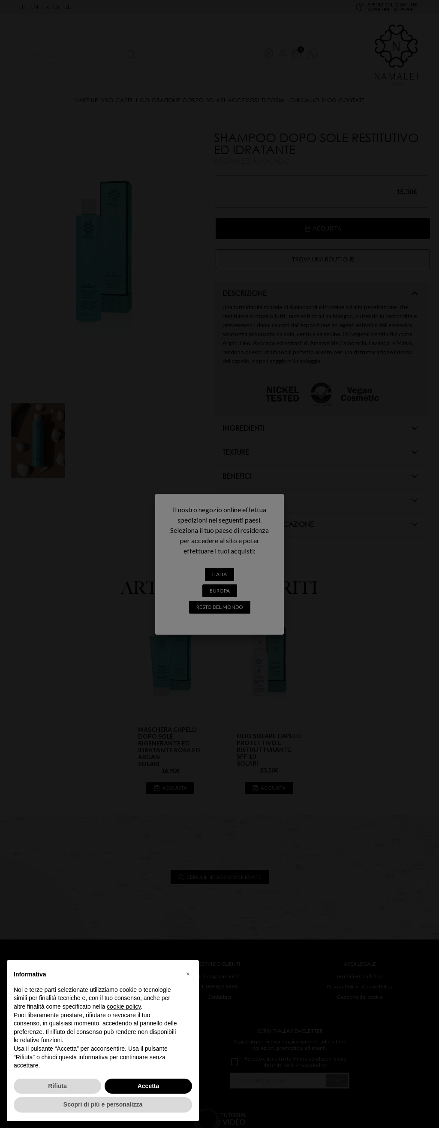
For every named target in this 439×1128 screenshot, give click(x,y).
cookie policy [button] (124, 1006)
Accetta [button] (148, 1085)
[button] (188, 974)
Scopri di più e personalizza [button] (102, 1104)
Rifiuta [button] (57, 1085)
